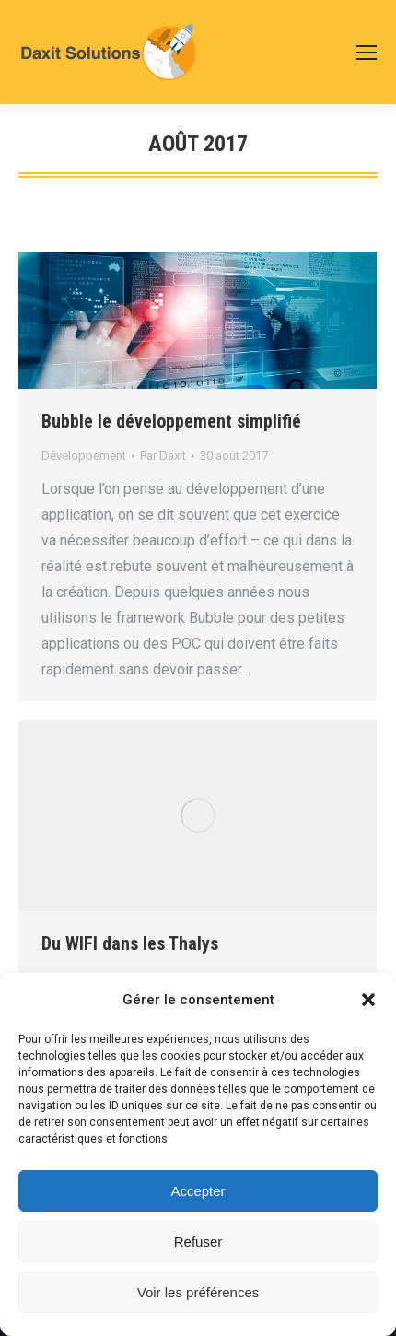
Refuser (198, 1241)
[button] (368, 999)
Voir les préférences (198, 1292)
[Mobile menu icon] (366, 52)
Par (163, 456)
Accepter (197, 1191)
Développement (83, 456)
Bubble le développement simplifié (171, 421)
